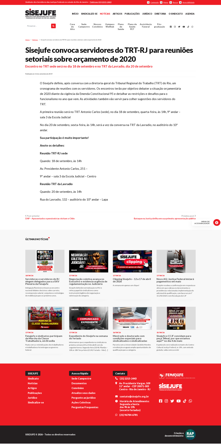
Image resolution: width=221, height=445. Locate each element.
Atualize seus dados (83, 394)
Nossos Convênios (97, 26)
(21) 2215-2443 (128, 379)
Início (75, 13)
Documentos (79, 384)
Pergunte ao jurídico (84, 399)
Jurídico (147, 13)
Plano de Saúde (121, 27)
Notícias (105, 13)
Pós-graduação (159, 26)
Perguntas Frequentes (85, 408)
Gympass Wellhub (109, 26)
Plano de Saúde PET (132, 27)
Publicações (132, 13)
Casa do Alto (72, 27)
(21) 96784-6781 (128, 416)
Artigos (117, 13)
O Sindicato (176, 13)
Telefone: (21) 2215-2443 (100, 2)
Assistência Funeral (146, 26)
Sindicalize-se (89, 13)
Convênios (78, 389)
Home (27, 41)
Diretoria (160, 13)
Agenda (189, 13)
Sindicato (33, 379)
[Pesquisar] (53, 26)
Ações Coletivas (81, 403)
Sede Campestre (84, 26)
